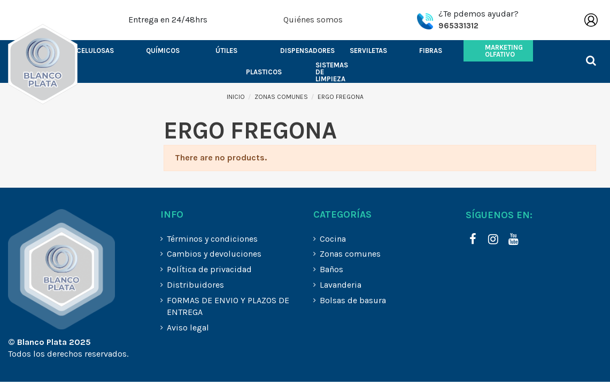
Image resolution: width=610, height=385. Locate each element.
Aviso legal (188, 327)
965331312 (458, 25)
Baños (331, 269)
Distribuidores (195, 285)
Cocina (333, 239)
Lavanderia (340, 285)
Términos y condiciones (212, 239)
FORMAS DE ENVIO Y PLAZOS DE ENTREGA (228, 306)
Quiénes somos (313, 19)
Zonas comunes (350, 254)
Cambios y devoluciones (214, 254)
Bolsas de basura (353, 300)
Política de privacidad (209, 269)
